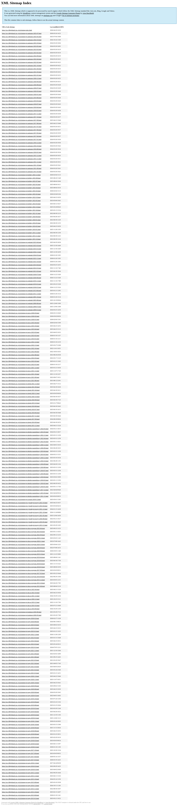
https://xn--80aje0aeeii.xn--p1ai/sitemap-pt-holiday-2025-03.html (21, 191)
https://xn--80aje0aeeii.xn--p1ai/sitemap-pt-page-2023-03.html (20, 625)
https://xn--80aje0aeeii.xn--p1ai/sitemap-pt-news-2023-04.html (20, 329)
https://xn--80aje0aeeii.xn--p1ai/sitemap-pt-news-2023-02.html (20, 335)
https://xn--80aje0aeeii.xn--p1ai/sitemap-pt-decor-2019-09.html (20, 609)
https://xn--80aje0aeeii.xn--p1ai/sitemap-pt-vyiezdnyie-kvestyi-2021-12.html (24, 509)
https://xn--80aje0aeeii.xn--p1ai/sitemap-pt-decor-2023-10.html (20, 592)
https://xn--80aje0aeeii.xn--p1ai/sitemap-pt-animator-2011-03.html (21, 171)
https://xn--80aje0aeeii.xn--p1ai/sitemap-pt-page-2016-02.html (20, 766)
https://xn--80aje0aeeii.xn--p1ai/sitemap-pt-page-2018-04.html (20, 737)
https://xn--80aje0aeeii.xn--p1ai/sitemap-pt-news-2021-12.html (20, 367)
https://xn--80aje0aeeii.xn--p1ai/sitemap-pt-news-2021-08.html (20, 380)
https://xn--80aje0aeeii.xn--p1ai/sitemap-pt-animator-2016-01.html (21, 152)
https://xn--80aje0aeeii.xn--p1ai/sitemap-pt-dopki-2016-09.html (20, 422)
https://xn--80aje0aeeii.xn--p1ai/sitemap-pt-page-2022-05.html (20, 637)
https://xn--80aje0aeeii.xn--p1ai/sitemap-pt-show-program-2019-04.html (23, 557)
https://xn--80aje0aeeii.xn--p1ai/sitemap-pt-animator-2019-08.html (21, 97)
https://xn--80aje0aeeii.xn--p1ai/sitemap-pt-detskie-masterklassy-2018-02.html (25, 483)
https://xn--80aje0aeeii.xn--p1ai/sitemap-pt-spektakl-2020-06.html (21, 277)
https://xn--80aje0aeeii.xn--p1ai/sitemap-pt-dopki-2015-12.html (20, 425)
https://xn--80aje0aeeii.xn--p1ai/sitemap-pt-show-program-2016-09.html (23, 576)
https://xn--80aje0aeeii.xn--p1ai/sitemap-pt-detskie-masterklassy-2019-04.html (25, 451)
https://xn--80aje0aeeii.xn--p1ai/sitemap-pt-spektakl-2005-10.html (21, 297)
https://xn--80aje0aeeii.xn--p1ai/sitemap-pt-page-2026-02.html (20, 618)
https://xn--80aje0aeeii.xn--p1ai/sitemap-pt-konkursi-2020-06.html (21, 612)
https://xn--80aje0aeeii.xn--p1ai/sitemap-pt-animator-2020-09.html (21, 81)
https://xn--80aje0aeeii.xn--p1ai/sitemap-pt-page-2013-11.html (20, 789)
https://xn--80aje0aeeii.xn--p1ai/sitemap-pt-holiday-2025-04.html (21, 187)
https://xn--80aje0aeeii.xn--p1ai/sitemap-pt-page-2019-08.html (20, 705)
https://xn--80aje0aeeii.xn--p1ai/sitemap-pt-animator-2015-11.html (21, 159)
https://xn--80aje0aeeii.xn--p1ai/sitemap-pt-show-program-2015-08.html (23, 586)
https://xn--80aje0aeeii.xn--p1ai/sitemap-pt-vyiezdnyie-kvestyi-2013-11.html (24, 525)
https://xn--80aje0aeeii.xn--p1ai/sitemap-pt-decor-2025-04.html (20, 589)
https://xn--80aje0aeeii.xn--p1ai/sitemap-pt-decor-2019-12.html (20, 602)
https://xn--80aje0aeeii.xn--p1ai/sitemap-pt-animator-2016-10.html (21, 146)
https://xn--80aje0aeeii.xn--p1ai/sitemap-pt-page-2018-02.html (20, 744)
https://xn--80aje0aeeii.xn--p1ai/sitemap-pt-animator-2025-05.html (21, 36)
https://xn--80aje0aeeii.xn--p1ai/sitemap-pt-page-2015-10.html (20, 779)
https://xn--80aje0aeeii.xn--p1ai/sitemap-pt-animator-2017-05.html (21, 133)
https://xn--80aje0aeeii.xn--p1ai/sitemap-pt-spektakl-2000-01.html (21, 310)
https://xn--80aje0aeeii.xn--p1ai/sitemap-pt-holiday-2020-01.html (21, 220)
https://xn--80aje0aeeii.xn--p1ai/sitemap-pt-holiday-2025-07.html (21, 181)
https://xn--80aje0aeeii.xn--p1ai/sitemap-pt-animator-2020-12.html (21, 78)
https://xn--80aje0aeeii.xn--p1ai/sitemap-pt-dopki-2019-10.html (20, 403)
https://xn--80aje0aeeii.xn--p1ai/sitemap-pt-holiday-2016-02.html (21, 226)
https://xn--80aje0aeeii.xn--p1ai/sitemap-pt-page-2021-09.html (20, 654)
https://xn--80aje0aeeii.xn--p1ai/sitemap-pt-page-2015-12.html (20, 772)
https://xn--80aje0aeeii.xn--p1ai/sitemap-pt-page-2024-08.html (20, 621)
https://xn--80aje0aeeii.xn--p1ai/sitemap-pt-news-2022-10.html (20, 348)
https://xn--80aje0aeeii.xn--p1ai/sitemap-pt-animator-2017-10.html (21, 117)
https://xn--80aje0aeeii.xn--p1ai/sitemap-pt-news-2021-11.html (20, 371)
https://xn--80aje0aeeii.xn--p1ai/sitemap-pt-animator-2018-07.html (21, 104)
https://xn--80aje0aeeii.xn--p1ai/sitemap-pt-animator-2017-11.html (21, 114)
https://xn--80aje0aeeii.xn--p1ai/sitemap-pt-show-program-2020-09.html (23, 547)
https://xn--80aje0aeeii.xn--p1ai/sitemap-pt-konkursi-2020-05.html (21, 615)
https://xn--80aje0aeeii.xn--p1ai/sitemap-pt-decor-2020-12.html (20, 599)
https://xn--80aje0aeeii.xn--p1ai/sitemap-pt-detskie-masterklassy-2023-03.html (25, 432)
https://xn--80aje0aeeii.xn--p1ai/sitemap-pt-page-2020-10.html (20, 682)
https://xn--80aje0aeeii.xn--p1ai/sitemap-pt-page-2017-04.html (20, 756)
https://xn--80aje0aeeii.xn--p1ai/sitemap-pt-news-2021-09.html (20, 377)
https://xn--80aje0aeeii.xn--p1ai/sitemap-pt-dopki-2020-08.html (20, 400)
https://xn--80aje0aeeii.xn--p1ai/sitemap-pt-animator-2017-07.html (21, 126)
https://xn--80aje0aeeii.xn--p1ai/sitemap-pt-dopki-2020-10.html (20, 396)
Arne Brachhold (88, 13)
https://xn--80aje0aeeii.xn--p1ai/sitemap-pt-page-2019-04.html (20, 711)
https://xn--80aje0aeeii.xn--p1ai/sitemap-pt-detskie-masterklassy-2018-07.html (25, 470)
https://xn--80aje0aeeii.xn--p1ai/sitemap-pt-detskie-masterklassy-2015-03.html (25, 493)
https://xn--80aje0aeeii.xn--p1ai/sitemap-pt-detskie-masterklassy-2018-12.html (25, 457)
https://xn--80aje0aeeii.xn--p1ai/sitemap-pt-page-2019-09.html (20, 702)
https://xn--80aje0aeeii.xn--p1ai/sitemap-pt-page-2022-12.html (20, 634)
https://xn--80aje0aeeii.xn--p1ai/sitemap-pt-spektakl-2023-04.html (21, 265)
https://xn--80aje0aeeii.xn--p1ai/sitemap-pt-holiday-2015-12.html (21, 232)
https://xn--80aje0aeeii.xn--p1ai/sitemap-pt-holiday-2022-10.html (21, 207)
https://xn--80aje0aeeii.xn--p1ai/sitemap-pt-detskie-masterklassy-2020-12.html (25, 445)
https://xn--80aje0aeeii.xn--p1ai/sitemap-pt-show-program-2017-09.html (23, 570)
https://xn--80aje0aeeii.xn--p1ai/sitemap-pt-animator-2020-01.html (21, 94)
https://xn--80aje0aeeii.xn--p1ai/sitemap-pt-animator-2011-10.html (21, 165)
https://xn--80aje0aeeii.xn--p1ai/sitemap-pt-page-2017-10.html (20, 750)
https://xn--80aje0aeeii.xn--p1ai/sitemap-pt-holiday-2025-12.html (21, 175)
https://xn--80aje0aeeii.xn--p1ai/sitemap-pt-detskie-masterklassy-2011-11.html (25, 496)
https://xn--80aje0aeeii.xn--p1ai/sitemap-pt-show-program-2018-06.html (23, 560)
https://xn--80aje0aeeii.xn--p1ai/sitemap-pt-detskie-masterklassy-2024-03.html (25, 429)
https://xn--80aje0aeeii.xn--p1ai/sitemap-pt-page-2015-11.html (20, 776)
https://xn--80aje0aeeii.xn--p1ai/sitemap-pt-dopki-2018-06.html (20, 412)
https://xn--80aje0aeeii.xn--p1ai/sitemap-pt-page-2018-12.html (20, 721)
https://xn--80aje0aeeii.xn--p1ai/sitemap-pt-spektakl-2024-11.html (21, 252)
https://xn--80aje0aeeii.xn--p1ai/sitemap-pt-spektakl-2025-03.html (21, 245)
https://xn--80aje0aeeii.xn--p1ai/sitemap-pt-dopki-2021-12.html (20, 384)
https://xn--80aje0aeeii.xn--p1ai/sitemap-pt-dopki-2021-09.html (20, 387)
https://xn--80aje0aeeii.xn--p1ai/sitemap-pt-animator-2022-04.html (21, 59)
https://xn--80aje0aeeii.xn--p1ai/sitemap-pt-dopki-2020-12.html (20, 393)
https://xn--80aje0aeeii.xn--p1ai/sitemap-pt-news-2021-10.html (20, 374)
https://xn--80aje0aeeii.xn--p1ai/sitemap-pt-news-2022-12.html (20, 342)
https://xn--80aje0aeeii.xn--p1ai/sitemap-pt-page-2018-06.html (20, 734)
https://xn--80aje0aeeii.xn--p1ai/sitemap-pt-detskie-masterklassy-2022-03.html (25, 441)
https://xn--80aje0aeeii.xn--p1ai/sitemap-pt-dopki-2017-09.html (20, 419)
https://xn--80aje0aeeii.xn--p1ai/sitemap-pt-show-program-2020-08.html (23, 551)
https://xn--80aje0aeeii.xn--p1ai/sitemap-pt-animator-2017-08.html (21, 123)
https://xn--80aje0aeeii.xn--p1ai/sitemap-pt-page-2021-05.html (20, 660)
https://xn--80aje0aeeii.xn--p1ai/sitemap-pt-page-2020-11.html (20, 679)
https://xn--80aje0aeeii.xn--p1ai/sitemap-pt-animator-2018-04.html (21, 107)
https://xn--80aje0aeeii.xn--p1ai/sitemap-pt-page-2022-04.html (20, 641)
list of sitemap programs (70, 15)
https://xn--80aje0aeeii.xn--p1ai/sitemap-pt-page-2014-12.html (20, 785)
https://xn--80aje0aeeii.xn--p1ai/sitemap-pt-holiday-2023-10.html (21, 197)
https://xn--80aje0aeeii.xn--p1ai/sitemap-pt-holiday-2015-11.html (21, 236)
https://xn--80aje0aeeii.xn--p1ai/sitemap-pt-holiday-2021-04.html (21, 210)
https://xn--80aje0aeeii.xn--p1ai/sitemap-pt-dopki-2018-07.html (20, 409)
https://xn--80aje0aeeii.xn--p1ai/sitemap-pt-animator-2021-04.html (21, 69)
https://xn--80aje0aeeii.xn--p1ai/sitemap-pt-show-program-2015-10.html (23, 583)
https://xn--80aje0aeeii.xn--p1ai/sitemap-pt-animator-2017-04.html (21, 136)
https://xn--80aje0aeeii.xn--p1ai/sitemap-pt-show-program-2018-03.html (23, 567)
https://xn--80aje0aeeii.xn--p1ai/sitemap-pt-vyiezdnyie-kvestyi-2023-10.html (24, 502)
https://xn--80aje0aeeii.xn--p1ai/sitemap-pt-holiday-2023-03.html (21, 204)
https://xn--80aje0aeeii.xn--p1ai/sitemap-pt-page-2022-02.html (20, 644)
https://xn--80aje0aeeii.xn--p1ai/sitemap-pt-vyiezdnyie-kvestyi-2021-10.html (24, 512)
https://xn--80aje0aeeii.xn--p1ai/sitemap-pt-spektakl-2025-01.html (21, 249)
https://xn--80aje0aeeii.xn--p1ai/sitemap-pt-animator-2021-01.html (21, 75)
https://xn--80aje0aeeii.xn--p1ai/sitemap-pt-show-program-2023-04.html (23, 531)
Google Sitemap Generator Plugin (68, 13)
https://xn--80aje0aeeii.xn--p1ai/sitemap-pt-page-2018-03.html (20, 740)
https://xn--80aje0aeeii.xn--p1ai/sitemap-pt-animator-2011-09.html (21, 168)
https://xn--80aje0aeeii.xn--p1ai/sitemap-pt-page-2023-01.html (20, 631)
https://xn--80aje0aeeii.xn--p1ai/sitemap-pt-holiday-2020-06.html (21, 216)
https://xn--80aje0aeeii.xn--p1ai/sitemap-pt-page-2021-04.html (20, 663)
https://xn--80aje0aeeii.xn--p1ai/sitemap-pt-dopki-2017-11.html (20, 416)
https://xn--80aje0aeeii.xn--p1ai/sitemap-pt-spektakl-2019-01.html (21, 284)
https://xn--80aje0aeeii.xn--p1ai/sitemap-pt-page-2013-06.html (20, 795)
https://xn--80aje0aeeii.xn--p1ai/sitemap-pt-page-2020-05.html (20, 695)
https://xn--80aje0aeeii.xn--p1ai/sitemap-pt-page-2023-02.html (20, 628)
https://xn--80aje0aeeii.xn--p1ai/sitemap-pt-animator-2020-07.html (21, 88)
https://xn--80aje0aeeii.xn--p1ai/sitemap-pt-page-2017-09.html (20, 753)
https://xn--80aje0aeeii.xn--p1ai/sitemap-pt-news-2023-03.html (20, 332)
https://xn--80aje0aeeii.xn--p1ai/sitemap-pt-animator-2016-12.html (21, 142)
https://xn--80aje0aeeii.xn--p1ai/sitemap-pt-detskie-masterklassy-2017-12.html (25, 490)
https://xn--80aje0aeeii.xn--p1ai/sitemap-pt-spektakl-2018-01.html (21, 287)
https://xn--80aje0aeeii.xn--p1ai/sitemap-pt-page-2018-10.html (20, 724)
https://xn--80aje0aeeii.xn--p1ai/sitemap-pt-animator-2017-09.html (21, 120)
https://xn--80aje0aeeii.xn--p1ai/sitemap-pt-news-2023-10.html (20, 326)
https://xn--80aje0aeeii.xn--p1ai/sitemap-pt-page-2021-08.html (20, 657)
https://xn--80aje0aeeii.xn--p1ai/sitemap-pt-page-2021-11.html (20, 650)
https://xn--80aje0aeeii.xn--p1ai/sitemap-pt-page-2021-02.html (20, 670)
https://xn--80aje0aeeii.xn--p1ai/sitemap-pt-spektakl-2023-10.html (21, 261)
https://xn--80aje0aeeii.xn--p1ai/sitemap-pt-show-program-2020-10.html (23, 544)
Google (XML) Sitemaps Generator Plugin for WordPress (26, 802)
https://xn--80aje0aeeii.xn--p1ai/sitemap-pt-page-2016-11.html (20, 763)
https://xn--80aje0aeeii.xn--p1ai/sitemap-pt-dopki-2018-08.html (20, 406)
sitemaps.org (47, 15)
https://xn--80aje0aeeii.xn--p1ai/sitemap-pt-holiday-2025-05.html (21, 184)
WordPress (26, 13)
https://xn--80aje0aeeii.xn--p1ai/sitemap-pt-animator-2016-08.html (21, 149)
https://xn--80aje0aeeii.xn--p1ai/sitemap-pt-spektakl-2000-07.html (21, 306)
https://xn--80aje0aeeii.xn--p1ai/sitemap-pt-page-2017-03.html (20, 760)
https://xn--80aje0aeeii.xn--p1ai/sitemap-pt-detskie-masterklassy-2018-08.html (25, 467)
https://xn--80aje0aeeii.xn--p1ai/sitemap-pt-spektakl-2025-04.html (21, 242)
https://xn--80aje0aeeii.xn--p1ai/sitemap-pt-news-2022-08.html (20, 355)
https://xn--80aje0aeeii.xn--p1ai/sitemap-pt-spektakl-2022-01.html (21, 268)
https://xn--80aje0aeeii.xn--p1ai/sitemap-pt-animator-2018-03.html (21, 110)
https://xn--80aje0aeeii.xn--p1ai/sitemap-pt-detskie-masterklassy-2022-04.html (25, 438)
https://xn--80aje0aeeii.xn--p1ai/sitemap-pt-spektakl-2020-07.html (21, 274)
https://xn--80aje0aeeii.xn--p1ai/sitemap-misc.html (17, 30)
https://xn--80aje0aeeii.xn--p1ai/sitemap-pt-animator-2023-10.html (21, 43)
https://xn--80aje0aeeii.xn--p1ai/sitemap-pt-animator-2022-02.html (21, 62)
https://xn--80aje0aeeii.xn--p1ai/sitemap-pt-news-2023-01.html (20, 339)
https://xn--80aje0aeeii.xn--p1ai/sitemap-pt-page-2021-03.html (20, 666)
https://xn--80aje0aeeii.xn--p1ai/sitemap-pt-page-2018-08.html (20, 731)
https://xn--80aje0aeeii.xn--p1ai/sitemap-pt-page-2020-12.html (20, 676)
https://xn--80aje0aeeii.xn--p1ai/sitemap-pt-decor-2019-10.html (20, 605)
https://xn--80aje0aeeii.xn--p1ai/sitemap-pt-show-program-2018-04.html (23, 564)
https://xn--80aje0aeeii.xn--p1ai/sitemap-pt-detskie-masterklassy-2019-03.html (25, 454)
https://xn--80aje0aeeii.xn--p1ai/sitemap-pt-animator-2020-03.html (21, 91)
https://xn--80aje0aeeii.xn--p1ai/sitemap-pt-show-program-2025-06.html (23, 528)
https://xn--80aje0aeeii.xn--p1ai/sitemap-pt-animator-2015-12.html (21, 155)
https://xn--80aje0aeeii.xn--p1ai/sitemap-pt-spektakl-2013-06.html (21, 290)
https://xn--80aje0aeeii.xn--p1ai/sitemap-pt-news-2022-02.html (20, 361)
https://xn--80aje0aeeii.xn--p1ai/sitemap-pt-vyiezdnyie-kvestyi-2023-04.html (24, 506)
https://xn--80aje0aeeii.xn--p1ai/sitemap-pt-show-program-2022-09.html (23, 535)
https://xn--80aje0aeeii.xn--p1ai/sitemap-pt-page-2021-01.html (20, 673)
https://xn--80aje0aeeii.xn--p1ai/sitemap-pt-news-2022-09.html (20, 351)
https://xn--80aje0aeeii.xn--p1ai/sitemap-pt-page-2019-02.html (20, 715)
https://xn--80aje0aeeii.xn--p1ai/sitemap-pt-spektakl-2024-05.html (21, 255)
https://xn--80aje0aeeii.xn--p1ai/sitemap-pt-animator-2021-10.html (21, 65)
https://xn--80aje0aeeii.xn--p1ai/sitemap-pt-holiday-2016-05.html (21, 223)
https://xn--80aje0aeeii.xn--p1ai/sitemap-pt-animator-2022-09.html (21, 56)
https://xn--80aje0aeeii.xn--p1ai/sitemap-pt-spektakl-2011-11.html (21, 294)
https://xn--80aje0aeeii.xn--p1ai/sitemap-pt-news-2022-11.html (20, 345)
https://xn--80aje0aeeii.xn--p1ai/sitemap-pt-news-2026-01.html (20, 319)
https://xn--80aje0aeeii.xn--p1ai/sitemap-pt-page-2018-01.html (20, 747)
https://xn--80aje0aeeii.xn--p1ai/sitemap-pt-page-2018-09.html (20, 727)
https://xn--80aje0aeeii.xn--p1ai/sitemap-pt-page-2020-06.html (20, 692)
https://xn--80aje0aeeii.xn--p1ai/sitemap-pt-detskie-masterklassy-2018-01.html (25, 486)
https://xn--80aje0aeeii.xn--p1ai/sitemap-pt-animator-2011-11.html (21, 162)
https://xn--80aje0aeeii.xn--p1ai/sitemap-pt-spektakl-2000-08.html (21, 303)
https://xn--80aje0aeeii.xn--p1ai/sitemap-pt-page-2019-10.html (20, 699)
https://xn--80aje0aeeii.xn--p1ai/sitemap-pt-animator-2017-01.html (21, 139)
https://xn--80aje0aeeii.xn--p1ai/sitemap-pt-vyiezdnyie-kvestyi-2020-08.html (24, 519)
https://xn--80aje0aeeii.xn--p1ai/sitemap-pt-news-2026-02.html (20, 316)
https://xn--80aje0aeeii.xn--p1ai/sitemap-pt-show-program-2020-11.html (23, 541)
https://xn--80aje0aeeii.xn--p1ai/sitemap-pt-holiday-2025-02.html (21, 194)
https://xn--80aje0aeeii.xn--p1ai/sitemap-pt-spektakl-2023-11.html (21, 258)
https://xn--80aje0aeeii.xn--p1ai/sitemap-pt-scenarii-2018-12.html (21, 499)
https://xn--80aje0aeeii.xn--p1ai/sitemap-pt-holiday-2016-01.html (21, 229)
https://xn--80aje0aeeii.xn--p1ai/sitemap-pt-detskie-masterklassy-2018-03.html (25, 480)
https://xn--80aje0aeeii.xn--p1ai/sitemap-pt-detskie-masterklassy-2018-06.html (25, 474)
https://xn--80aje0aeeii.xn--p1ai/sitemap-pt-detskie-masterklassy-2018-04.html (25, 477)
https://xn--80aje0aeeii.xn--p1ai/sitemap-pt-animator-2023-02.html (21, 52)
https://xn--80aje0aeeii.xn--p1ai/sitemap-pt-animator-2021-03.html (21, 72)
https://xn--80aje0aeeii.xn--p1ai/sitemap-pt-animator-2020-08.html (21, 85)
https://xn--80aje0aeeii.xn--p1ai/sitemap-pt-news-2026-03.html (20, 313)
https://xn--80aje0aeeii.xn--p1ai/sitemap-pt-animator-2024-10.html (21, 40)
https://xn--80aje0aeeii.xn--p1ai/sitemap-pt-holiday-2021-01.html (21, 213)
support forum (48, 804)
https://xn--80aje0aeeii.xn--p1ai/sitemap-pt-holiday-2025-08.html (21, 178)
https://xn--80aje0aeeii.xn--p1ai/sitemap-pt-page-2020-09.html (20, 686)
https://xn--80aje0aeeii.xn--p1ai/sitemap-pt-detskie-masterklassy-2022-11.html (25, 435)
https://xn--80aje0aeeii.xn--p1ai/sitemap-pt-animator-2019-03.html (21, 101)
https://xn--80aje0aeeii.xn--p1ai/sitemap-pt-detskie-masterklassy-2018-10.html (25, 461)
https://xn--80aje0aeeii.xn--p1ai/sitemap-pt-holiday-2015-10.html (21, 239)
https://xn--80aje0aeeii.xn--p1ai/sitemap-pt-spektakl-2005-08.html (21, 300)
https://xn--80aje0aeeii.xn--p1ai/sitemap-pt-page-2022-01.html (20, 647)
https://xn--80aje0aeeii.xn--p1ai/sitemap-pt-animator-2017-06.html (21, 130)
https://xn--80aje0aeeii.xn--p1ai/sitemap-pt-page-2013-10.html (20, 792)
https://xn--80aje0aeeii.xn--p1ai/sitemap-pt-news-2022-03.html (20, 358)
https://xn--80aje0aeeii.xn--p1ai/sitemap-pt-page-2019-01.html (20, 718)
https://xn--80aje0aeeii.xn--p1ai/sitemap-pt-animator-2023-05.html (21, 46)
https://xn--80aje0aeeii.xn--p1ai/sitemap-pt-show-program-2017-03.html (23, 573)
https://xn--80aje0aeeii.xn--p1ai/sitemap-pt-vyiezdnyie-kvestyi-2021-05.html (24, 515)
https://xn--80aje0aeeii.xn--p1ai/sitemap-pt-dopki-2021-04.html (20, 390)
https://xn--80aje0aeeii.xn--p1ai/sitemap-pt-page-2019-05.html (20, 708)
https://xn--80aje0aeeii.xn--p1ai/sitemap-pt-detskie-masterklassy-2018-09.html (25, 464)
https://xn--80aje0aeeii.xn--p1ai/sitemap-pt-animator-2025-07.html (21, 33)
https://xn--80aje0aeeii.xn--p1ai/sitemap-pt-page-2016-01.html (20, 769)
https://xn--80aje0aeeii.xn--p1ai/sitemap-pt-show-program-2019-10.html (23, 554)
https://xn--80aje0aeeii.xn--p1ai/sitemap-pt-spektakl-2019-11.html (21, 281)
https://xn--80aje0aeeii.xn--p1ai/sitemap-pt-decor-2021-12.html (20, 596)
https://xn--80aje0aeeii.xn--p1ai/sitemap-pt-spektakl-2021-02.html (21, 271)
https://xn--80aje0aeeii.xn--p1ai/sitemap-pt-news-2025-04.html (20, 322)
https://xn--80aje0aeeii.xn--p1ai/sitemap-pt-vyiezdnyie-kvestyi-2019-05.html (24, 522)
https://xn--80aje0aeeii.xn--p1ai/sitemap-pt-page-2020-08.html (20, 689)
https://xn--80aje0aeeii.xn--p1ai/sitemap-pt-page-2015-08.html (20, 782)
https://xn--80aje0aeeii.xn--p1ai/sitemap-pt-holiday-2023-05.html (21, 200)
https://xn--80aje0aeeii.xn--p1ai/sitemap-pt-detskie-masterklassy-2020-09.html (25, 448)
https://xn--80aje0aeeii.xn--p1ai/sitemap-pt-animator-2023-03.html (21, 49)
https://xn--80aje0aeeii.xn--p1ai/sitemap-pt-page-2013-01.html (20, 798)
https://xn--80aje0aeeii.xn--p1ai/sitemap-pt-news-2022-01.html (20, 364)
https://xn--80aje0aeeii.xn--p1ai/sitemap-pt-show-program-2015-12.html (23, 580)
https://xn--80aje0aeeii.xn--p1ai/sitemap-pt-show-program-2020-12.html (23, 538)
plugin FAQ (36, 804)
